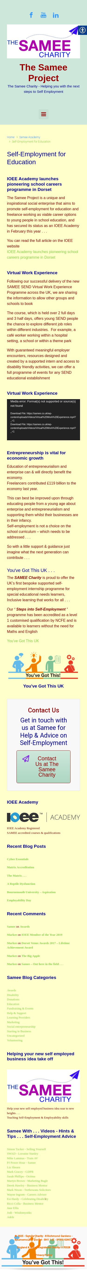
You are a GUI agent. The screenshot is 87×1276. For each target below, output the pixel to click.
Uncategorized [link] (16, 1035)
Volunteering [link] (15, 1040)
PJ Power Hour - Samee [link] (21, 1162)
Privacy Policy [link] (43, 1255)
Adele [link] (10, 1217)
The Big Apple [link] (31, 956)
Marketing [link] (13, 1022)
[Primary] (43, 114)
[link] (31, 15)
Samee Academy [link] (29, 137)
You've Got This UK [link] (23, 641)
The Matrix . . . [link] (16, 875)
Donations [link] (13, 999)
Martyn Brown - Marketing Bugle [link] (27, 1180)
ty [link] (47, 1199)
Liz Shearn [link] (13, 1167)
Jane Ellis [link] (13, 1208)
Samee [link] (11, 926)
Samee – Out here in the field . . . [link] (42, 964)
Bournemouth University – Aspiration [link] (31, 892)
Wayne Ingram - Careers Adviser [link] (27, 1194)
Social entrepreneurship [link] (21, 1026)
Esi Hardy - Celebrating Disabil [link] (26, 1199)
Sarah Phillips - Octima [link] (21, 1176)
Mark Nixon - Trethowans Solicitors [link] (29, 1190)
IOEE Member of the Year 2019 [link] (42, 934)
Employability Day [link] (19, 900)
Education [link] (13, 1004)
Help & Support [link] (16, 1013)
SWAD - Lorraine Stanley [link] (22, 1153)
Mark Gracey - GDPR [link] (20, 1171)
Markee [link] (12, 934)
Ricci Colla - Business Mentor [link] (25, 1203)
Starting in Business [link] (19, 1031)
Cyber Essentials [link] (18, 859)
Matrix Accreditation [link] (20, 867)
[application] (43, 419)
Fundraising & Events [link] (20, 1008)
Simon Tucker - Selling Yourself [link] (26, 1149)
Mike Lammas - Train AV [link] (22, 1158)
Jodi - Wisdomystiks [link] (19, 1212)
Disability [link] (13, 995)
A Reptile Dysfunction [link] (21, 883)
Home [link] (10, 137)
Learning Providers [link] (18, 1017)
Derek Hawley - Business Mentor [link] (27, 1185)
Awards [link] (25, 926)
